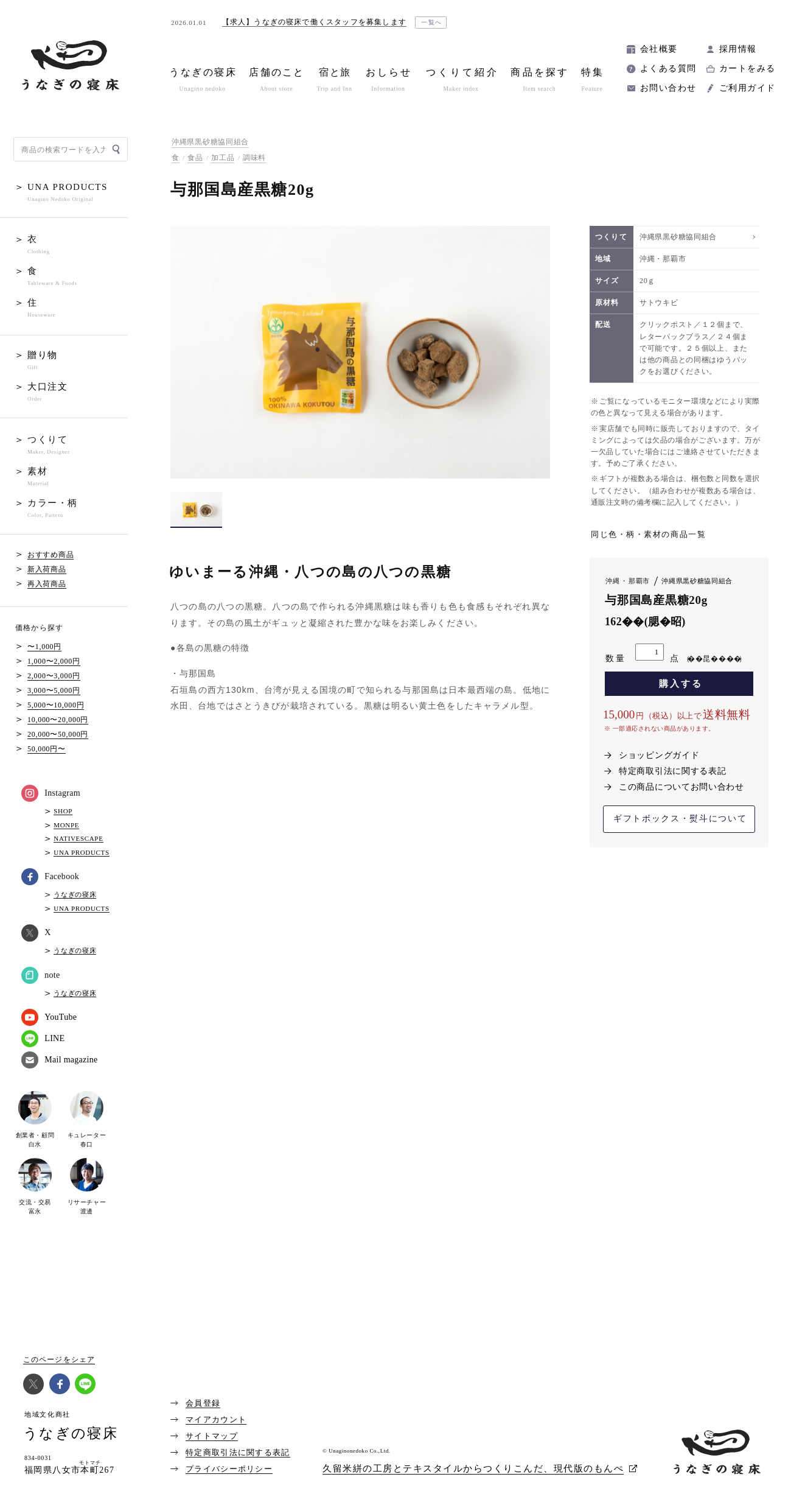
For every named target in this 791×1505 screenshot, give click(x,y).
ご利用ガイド (747, 88)
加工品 (222, 157)
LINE (42, 1038)
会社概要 (659, 49)
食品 (195, 157)
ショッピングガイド (659, 755)
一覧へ (431, 22)
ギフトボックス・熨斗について (680, 818)
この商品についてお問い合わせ (681, 786)
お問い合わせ (668, 88)
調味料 (254, 157)
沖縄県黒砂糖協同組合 (210, 142)
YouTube (49, 1017)
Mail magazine (59, 1059)
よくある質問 (668, 68)
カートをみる (747, 68)
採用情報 (738, 49)
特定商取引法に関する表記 (672, 771)
